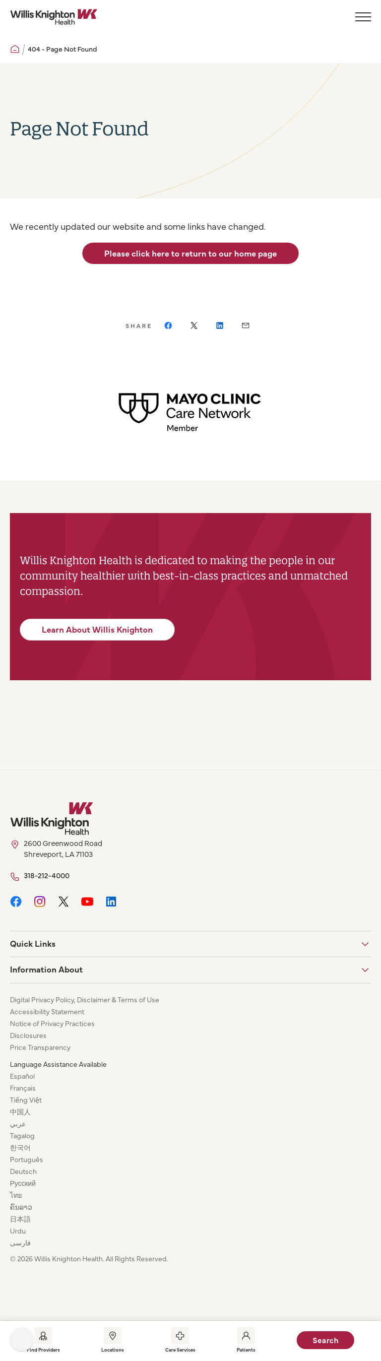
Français (23, 1088)
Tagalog (22, 1135)
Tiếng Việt (26, 1099)
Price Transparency (40, 1047)
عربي (18, 1123)
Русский (23, 1183)
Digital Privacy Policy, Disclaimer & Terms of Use (84, 999)
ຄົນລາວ (21, 1207)
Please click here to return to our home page (190, 253)
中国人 (20, 1111)
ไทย (16, 1195)
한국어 (20, 1147)
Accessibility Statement (47, 1011)
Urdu (18, 1230)
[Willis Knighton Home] (53, 17)
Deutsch (23, 1171)
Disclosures (28, 1035)
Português (26, 1159)
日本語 (20, 1219)
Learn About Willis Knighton (97, 629)
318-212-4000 (46, 875)
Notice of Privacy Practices (52, 1023)
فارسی (20, 1242)
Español (22, 1076)
